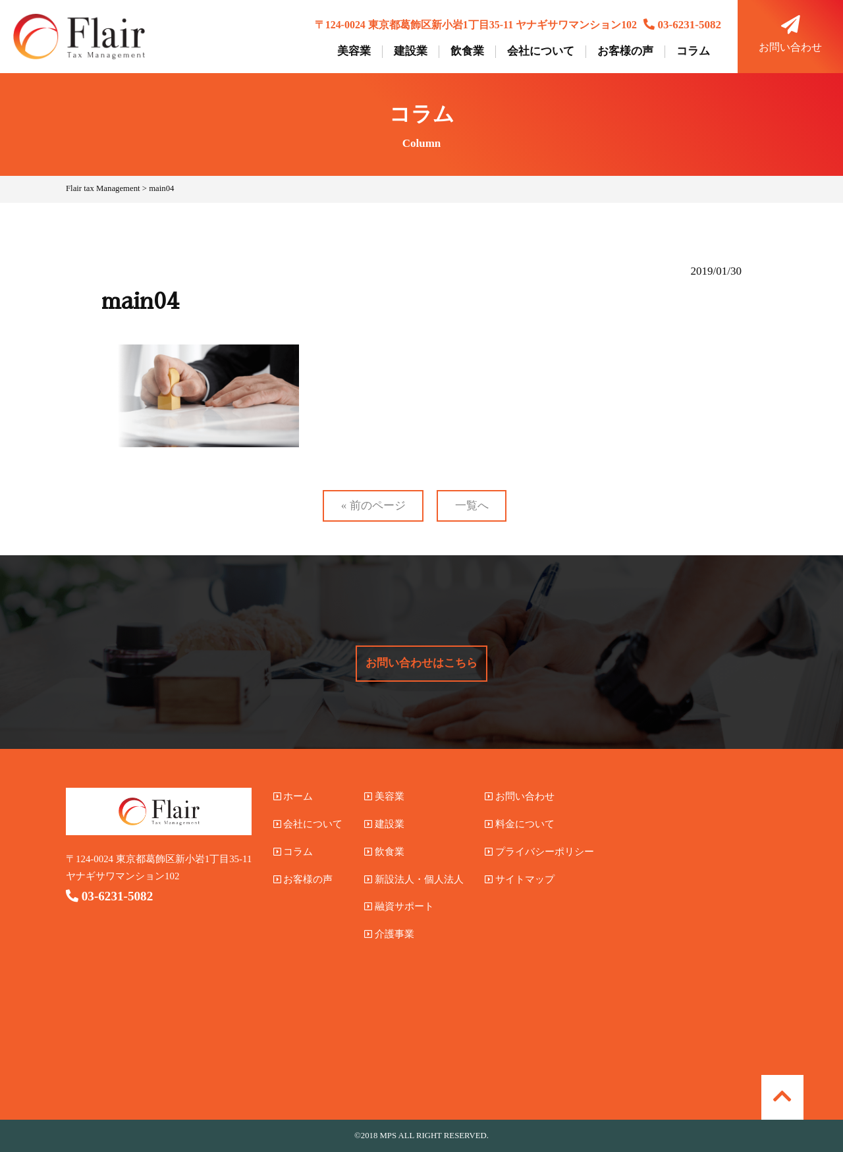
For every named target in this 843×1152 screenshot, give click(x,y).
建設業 (410, 51)
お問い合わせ (790, 34)
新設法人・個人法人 (414, 879)
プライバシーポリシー (539, 851)
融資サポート (399, 906)
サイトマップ (520, 879)
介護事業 (389, 934)
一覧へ (472, 505)
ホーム (293, 796)
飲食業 (467, 51)
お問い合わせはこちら (421, 663)
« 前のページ (373, 505)
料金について (520, 824)
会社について (540, 51)
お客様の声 (625, 51)
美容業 (354, 51)
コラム (693, 51)
